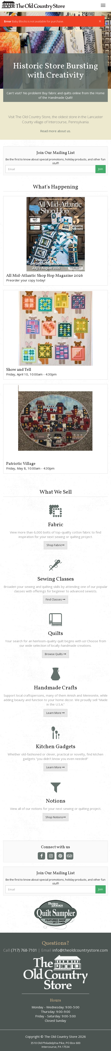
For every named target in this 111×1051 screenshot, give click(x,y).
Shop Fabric (55, 545)
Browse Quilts (55, 654)
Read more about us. (55, 131)
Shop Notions (55, 817)
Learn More (55, 713)
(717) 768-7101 (24, 950)
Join (100, 169)
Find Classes (55, 599)
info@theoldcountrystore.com (80, 950)
